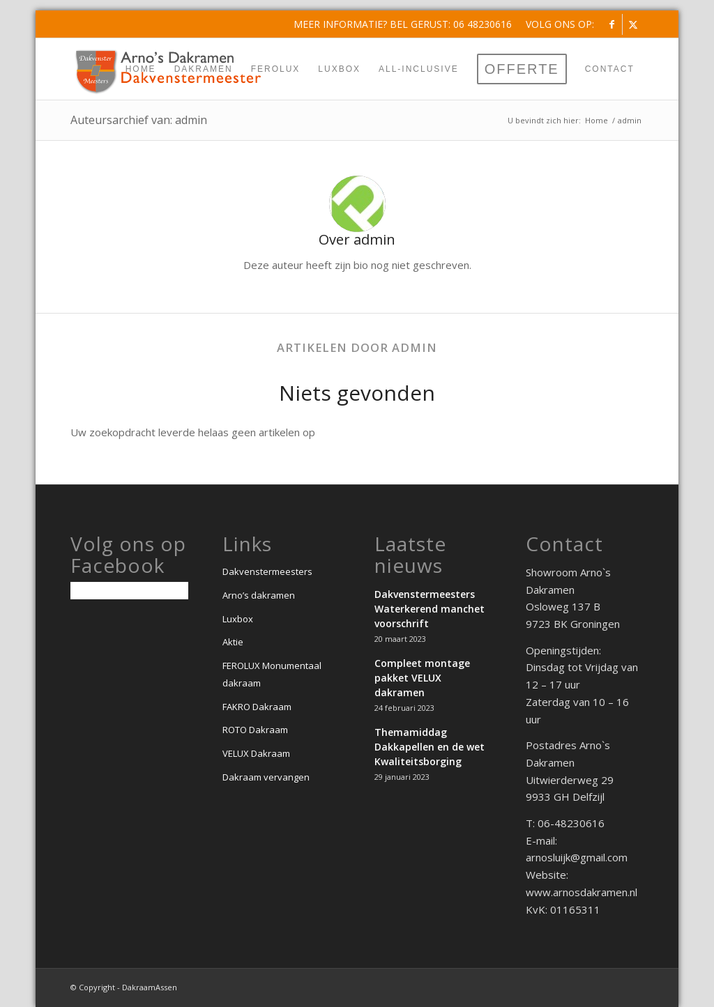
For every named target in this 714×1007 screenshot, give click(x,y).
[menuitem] (556, 24)
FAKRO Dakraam (256, 706)
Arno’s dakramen (258, 595)
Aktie (232, 642)
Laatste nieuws (410, 554)
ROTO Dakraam (255, 729)
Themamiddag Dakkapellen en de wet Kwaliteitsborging (429, 746)
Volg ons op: (560, 24)
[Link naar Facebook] (612, 24)
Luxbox (237, 619)
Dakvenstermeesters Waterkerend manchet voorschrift (429, 608)
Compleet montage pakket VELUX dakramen (422, 677)
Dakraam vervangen (266, 777)
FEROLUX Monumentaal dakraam (271, 674)
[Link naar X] (633, 24)
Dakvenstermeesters (267, 571)
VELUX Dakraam (256, 753)
